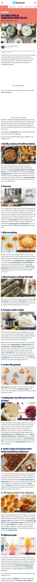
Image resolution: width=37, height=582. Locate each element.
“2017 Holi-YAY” (13, 132)
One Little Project (28, 262)
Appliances (20, 6)
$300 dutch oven (12, 530)
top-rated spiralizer (29, 177)
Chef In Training (10, 524)
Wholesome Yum (19, 434)
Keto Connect (21, 436)
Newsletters (4, 6)
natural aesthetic (13, 220)
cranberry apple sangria (26, 479)
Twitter (24, 580)
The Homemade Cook (17, 346)
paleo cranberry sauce (7, 434)
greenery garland (14, 223)
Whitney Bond (5, 481)
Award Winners (12, 6)
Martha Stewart (32, 383)
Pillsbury (9, 485)
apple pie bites (19, 260)
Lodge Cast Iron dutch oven (8, 528)
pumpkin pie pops (16, 262)
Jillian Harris (22, 301)
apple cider (6, 346)
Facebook (19, 580)
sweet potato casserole (17, 522)
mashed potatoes (15, 344)
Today (2, 428)
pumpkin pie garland (23, 389)
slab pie (30, 483)
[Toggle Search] (35, 3)
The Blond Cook (29, 260)
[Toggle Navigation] (2, 3)
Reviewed (15, 578)
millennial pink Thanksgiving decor (24, 565)
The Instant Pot (9, 352)
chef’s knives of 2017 (20, 441)
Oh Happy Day (29, 567)
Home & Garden (28, 6)
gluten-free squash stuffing (17, 169)
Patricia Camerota (14, 46)
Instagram (30, 580)
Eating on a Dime (27, 344)
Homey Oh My (24, 223)
